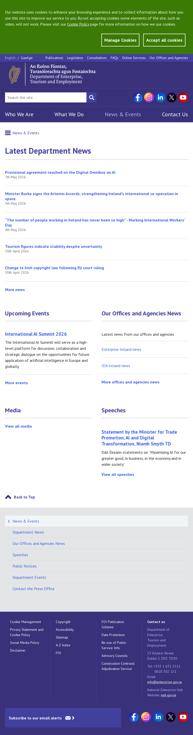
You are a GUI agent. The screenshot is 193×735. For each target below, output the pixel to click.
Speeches (114, 410)
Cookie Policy (78, 24)
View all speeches (118, 474)
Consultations (97, 57)
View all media (18, 426)
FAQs (114, 57)
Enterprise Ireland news (121, 349)
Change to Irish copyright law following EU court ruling (54, 267)
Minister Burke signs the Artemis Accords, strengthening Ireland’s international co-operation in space (91, 196)
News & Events (123, 114)
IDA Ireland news (116, 365)
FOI (58, 653)
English (11, 57)
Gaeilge (27, 57)
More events (16, 382)
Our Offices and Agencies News (141, 313)
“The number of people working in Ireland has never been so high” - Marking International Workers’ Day (95, 222)
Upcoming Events (27, 313)
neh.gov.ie (168, 695)
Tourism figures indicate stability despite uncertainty (53, 246)
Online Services (134, 57)
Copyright (63, 621)
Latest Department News (48, 151)
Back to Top (24, 496)
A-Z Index (63, 645)
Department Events (29, 577)
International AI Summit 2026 (36, 334)
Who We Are (19, 114)
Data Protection (113, 635)
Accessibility (65, 629)
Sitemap (62, 637)
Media (13, 410)
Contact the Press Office (34, 588)
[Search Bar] (45, 97)
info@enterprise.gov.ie (164, 682)
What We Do (69, 114)
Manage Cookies (120, 40)
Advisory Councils (115, 655)
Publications (54, 57)
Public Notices (25, 566)
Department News (28, 532)
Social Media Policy (24, 642)
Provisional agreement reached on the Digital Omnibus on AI (60, 172)
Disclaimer (18, 650)
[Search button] (91, 97)
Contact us (156, 621)
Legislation (75, 57)
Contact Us (175, 114)
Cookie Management (25, 621)
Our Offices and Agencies (169, 57)
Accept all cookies (164, 40)
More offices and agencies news (131, 381)
